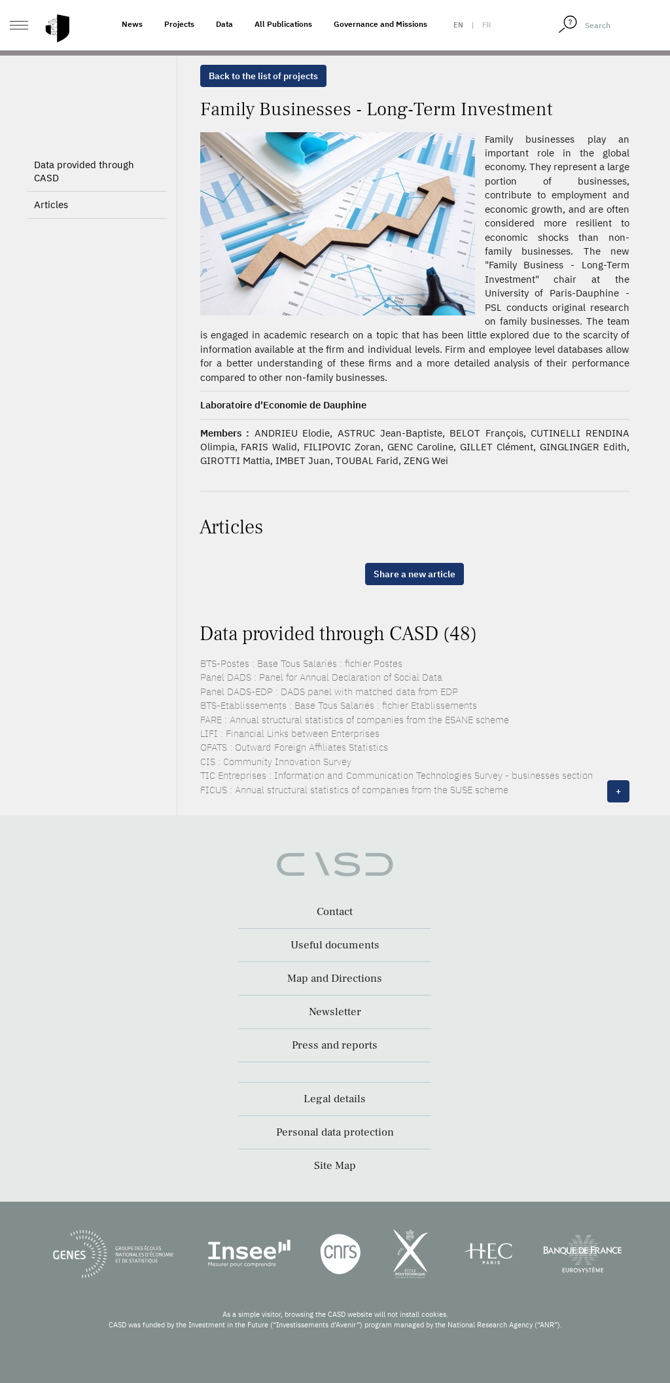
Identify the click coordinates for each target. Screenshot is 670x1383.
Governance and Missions (380, 24)
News (132, 24)
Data (224, 24)
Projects (179, 24)
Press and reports (335, 1045)
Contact (335, 912)
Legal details (335, 1099)
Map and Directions (334, 978)
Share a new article (414, 574)
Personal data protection (335, 1132)
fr (486, 24)
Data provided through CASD (84, 171)
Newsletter (335, 1012)
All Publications (283, 24)
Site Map (335, 1165)
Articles (51, 204)
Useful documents (335, 945)
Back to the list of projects (263, 76)
